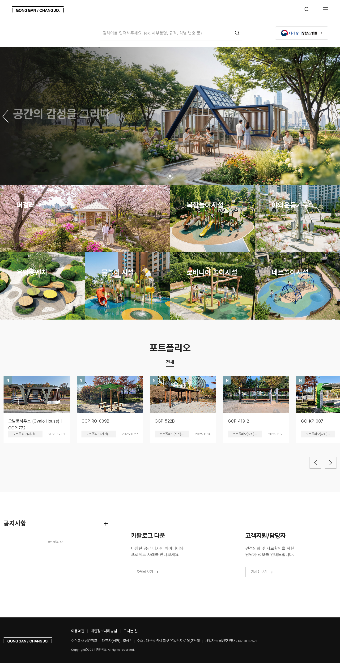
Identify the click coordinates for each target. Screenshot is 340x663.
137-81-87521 (247, 641)
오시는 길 (130, 631)
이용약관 (77, 631)
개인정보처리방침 (104, 631)
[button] (5, 116)
